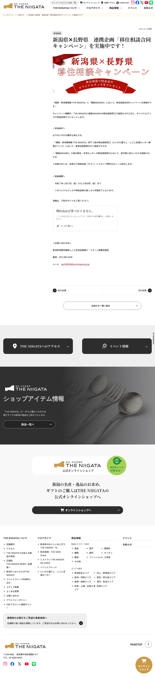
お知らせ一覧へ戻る (100, 309)
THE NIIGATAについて (65, 7)
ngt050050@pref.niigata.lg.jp (75, 264)
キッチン (108, 556)
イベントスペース (48, 571)
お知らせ (148, 7)
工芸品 (107, 561)
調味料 (107, 552)
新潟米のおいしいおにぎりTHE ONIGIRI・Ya (52, 550)
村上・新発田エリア (106, 577)
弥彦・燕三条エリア (106, 581)
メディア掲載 (12, 591)
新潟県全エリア (81, 577)
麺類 (76, 556)
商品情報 (114, 7)
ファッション (95, 561)
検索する (18, 52)
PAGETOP (141, 644)
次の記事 (145, 294)
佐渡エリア (102, 589)
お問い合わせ (12, 599)
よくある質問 (12, 595)
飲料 (91, 556)
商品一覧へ (27, 428)
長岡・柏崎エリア (82, 585)
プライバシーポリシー (16, 604)
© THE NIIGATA (153, 338)
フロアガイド (93, 7)
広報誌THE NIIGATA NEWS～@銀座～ (19, 568)
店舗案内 (10, 548)
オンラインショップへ (76, 514)
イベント (132, 7)
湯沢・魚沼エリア (105, 585)
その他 (77, 565)
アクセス (10, 552)
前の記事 (59, 294)
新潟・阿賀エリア (82, 581)
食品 (76, 552)
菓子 (91, 552)
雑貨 (76, 561)
